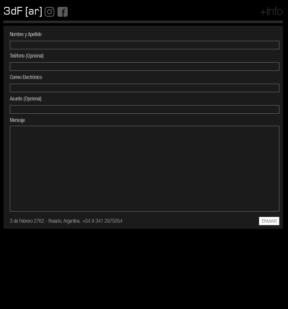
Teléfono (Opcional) (27, 56)
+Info (271, 12)
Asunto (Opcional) (26, 99)
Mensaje (17, 120)
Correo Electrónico (26, 77)
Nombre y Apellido (26, 34)
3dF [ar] (22, 11)
